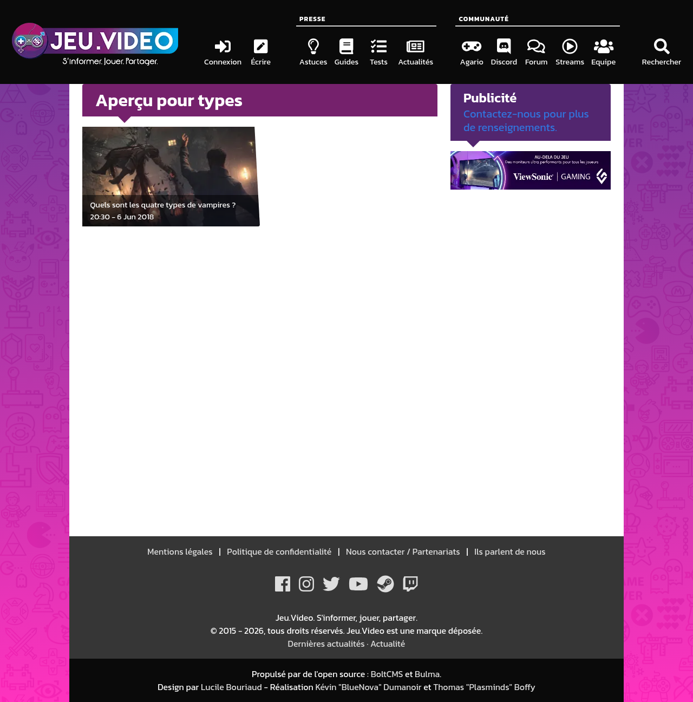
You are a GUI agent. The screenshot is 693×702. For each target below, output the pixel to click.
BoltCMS (387, 673)
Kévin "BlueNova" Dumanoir (368, 686)
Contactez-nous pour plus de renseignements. (526, 120)
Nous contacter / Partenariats (403, 551)
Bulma (427, 673)
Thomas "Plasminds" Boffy (484, 686)
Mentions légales (180, 551)
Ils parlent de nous (509, 551)
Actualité (387, 643)
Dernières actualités (326, 643)
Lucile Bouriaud (231, 686)
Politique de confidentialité (279, 551)
